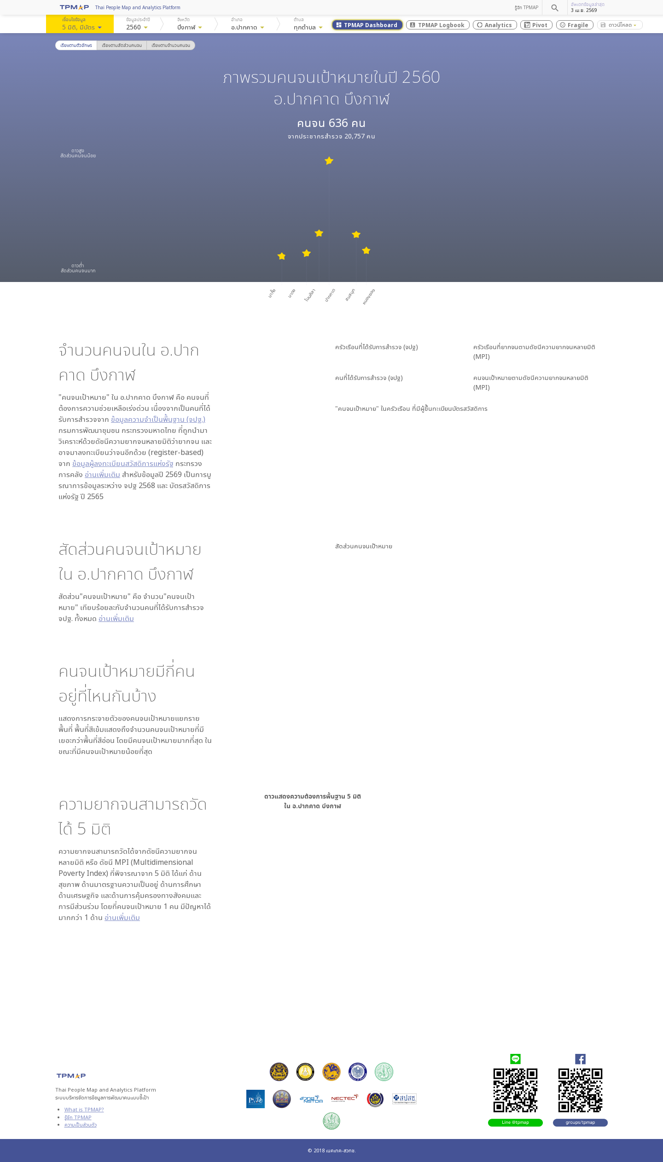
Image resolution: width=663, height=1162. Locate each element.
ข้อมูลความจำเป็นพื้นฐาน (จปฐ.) (158, 419)
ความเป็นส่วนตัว (80, 1124)
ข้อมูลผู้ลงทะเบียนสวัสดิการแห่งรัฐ (123, 463)
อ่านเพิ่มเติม (102, 474)
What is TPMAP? (84, 1109)
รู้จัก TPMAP (526, 7)
